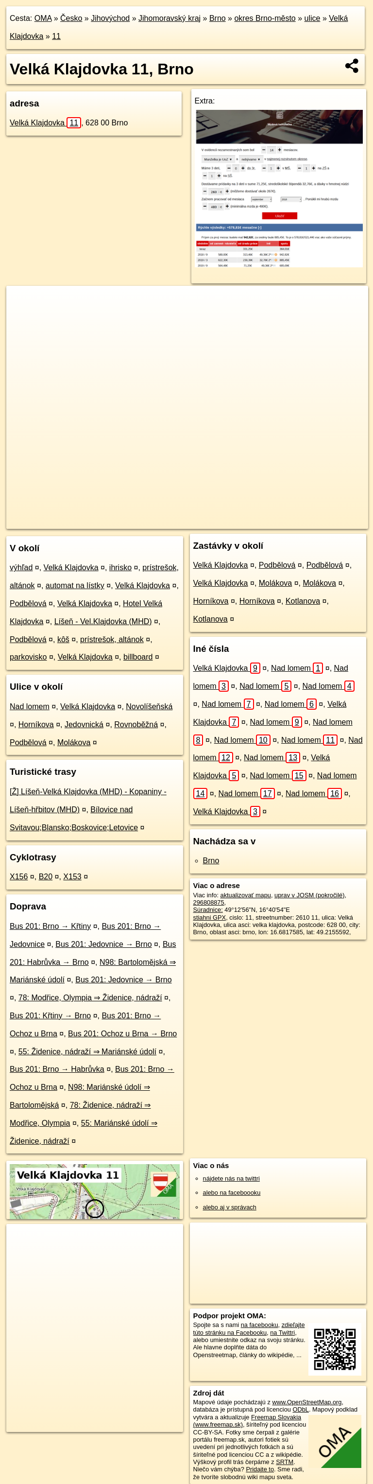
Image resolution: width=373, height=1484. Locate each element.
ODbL (300, 1409)
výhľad (21, 567)
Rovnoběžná (136, 724)
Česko (71, 18)
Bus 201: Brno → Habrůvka (57, 1069)
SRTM (284, 1462)
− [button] (23, 317)
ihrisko (120, 567)
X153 (72, 877)
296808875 (208, 902)
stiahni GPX (209, 917)
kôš (63, 639)
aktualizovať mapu (245, 895)
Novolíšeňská (149, 706)
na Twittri (282, 1332)
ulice (313, 18)
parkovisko (28, 657)
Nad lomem (30, 706)
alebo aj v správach (229, 1207)
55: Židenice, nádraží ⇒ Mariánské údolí (87, 1052)
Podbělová (28, 603)
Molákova (73, 742)
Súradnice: (208, 909)
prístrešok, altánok (112, 639)
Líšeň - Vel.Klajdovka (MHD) (103, 621)
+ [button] (23, 302)
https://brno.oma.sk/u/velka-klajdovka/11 (314, 521)
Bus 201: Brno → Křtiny (50, 926)
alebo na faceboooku (232, 1192)
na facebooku (259, 1324)
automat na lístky (75, 585)
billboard (138, 657)
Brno (217, 18)
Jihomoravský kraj (169, 18)
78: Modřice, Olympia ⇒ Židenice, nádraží (90, 998)
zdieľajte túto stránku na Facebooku (249, 1328)
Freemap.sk (232, 521)
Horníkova (36, 724)
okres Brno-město (264, 18)
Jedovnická (84, 724)
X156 (19, 877)
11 (56, 36)
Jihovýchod (110, 18)
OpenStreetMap (182, 521)
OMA (43, 18)
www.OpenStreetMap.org (306, 1402)
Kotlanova (303, 601)
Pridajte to (260, 1469)
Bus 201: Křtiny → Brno (50, 1016)
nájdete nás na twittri (231, 1178)
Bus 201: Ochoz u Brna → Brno (122, 1034)
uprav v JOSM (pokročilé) (309, 895)
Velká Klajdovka (45, 122)
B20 (45, 877)
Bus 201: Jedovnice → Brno (103, 944)
